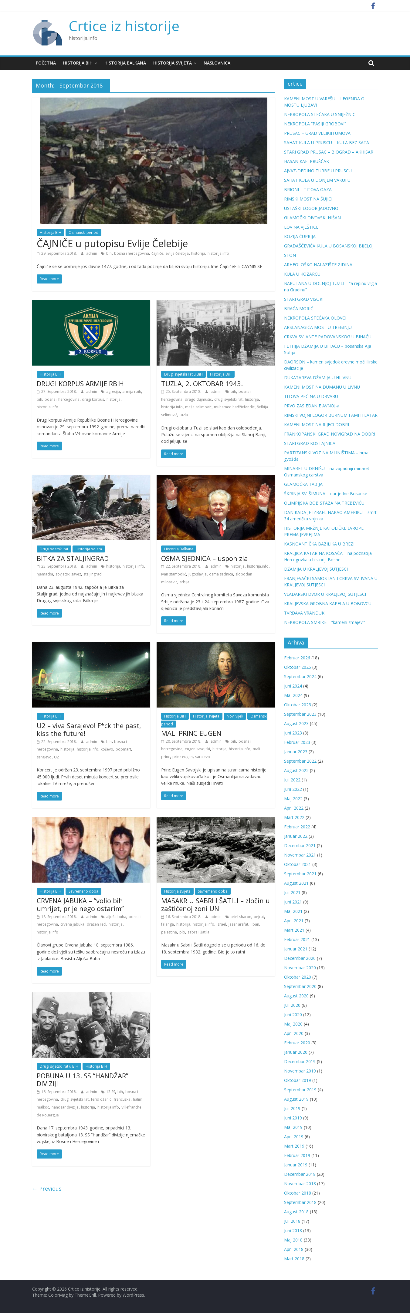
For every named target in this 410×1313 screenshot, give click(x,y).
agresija (113, 391)
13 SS (110, 1091)
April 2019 (293, 1136)
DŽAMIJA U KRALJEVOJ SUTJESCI (316, 569)
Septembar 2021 (300, 874)
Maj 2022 (293, 798)
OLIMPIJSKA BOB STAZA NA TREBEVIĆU (324, 503)
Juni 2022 (293, 789)
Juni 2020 (293, 1014)
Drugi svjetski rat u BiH (183, 374)
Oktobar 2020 (297, 977)
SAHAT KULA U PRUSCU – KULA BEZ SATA (326, 142)
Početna (46, 63)
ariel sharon (241, 916)
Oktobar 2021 (297, 864)
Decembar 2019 (300, 1061)
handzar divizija (65, 1107)
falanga (167, 924)
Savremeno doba (83, 891)
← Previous (47, 1188)
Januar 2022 (295, 836)
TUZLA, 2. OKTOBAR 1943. (202, 383)
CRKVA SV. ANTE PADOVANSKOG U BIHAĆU (327, 337)
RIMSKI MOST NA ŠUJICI (308, 199)
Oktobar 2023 (297, 705)
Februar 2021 (297, 939)
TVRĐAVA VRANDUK (304, 613)
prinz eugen (182, 756)
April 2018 (293, 1249)
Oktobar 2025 (297, 667)
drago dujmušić (198, 399)
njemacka (45, 574)
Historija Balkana (125, 63)
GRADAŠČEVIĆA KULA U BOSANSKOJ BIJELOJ (329, 246)
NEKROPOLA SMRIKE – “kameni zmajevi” (324, 622)
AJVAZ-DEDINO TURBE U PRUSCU (318, 171)
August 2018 (296, 1212)
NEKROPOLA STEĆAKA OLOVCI (315, 318)
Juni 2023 (293, 733)
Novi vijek (235, 716)
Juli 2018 (292, 1221)
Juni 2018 (293, 1230)
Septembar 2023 (300, 714)
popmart (123, 749)
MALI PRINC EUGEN (191, 733)
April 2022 (293, 808)
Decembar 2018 (300, 1174)
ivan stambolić (173, 574)
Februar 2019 (297, 1155)
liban (255, 924)
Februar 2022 (297, 827)
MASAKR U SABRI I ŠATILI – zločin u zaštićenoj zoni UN (215, 904)
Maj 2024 (293, 695)
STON (290, 255)
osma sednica (221, 574)
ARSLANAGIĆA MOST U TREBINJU (318, 327)
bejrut (259, 916)
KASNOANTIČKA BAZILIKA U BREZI (319, 544)
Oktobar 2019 (297, 1080)
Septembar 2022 (300, 761)
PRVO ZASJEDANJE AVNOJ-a (311, 406)
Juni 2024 (293, 686)
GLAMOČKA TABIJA (303, 484)
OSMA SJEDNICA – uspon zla (204, 558)
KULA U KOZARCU (302, 274)
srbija (184, 582)
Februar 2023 (297, 742)
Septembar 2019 (300, 1090)
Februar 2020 (297, 1043)
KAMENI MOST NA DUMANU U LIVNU (322, 387)
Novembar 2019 (300, 1071)
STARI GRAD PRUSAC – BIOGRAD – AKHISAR (328, 152)
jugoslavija (197, 574)
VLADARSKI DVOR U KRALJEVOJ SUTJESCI (325, 594)
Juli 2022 (292, 780)
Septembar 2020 (300, 986)
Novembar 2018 (300, 1183)
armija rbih (131, 391)
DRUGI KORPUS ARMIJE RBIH (80, 383)
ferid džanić (101, 1099)
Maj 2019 (293, 1127)
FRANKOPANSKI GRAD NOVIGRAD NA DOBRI (329, 434)
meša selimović (198, 406)
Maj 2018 (293, 1240)
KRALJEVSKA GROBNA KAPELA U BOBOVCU (327, 603)
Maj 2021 (293, 911)
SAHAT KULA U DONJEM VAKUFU (317, 180)
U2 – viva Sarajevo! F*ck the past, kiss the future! (89, 729)
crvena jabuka (72, 924)
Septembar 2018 (300, 1202)
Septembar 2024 (300, 676)
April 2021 (293, 920)
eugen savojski (197, 748)
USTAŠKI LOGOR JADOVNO (311, 208)
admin (92, 253)
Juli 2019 (292, 1108)
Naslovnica (217, 63)
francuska (122, 1099)
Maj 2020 (293, 1024)
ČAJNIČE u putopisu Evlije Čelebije (112, 243)
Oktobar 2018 (297, 1193)
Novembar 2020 (300, 967)
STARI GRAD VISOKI (304, 299)
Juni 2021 (293, 902)
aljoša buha (116, 916)
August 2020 (296, 996)
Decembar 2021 (300, 845)
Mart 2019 (294, 1146)
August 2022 (296, 770)
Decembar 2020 (300, 958)
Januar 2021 (295, 949)
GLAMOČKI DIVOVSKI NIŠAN (312, 217)
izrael (221, 924)
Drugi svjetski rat (54, 549)
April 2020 (293, 1033)
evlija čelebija (177, 253)
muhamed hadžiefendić (234, 406)
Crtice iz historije (124, 25)
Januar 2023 (295, 751)
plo (182, 932)
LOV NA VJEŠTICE (301, 227)
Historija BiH (78, 63)
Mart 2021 (294, 930)
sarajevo (44, 757)
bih (109, 253)
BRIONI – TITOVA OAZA (308, 189)
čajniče (157, 253)
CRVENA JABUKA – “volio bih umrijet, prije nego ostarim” (80, 904)
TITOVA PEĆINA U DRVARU (311, 396)
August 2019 (296, 1099)
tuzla (184, 414)
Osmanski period (83, 232)
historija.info (218, 253)
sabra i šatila (198, 932)
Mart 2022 (294, 817)
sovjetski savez (68, 574)
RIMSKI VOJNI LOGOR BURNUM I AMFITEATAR (331, 415)
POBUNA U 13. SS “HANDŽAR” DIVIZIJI (82, 1079)
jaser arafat (238, 924)
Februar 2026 (297, 658)
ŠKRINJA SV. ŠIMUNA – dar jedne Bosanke (325, 493)
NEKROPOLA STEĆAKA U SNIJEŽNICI (320, 114)
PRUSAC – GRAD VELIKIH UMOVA (317, 133)
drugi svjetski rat (228, 399)
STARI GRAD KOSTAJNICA (309, 443)
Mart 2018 (294, 1259)
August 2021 (296, 883)
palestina (169, 932)
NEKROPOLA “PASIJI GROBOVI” (315, 124)
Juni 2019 (293, 1118)
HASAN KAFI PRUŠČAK (306, 161)
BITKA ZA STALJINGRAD (73, 558)
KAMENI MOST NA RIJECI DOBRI (316, 424)
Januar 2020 (295, 1052)
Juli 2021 (292, 892)
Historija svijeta (172, 63)
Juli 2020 (292, 1005)
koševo (107, 749)
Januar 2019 (295, 1165)
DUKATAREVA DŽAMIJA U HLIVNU (317, 377)
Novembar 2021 (300, 855)
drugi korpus (93, 399)
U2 (56, 757)
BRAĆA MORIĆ (298, 308)
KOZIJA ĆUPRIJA (300, 236)
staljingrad (92, 574)
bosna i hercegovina (131, 253)
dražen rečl (96, 924)
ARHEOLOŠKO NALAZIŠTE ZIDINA (318, 264)
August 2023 (296, 723)
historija (198, 253)
